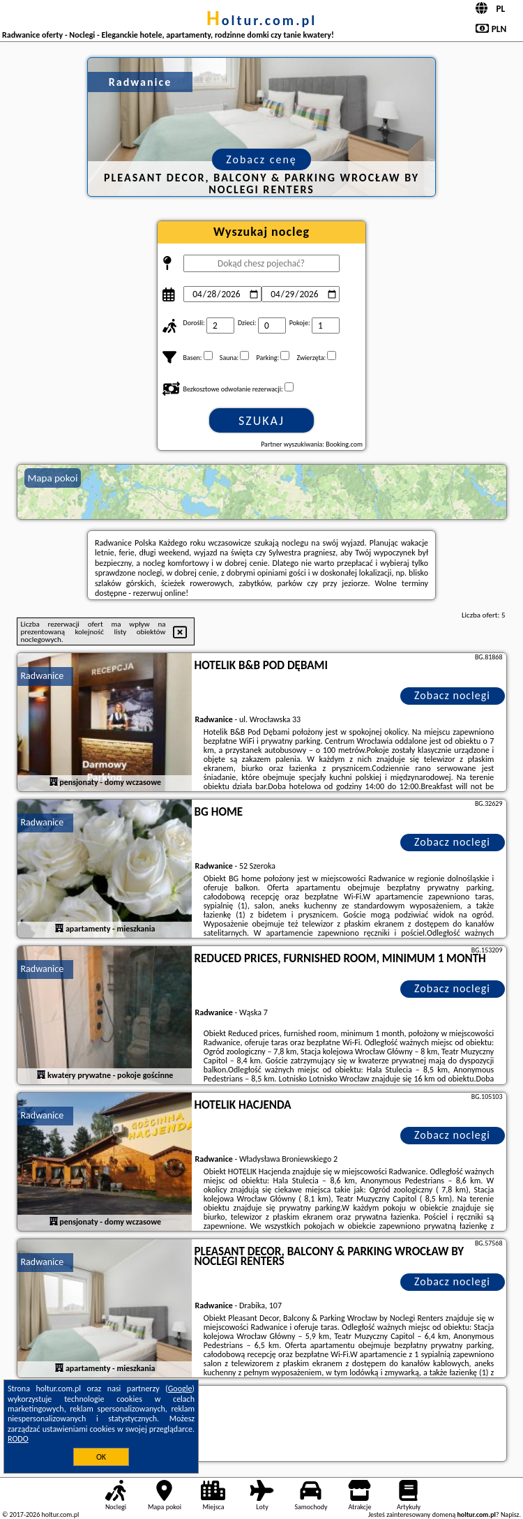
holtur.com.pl (261, 20)
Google (180, 1388)
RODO (18, 1439)
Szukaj (261, 420)
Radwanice (42, 676)
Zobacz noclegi (452, 695)
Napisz (510, 1514)
